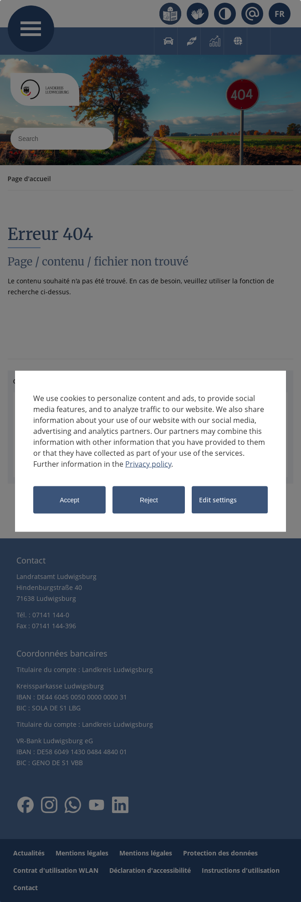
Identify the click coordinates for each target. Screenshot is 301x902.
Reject (149, 499)
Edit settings (218, 499)
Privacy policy (148, 464)
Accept (69, 499)
